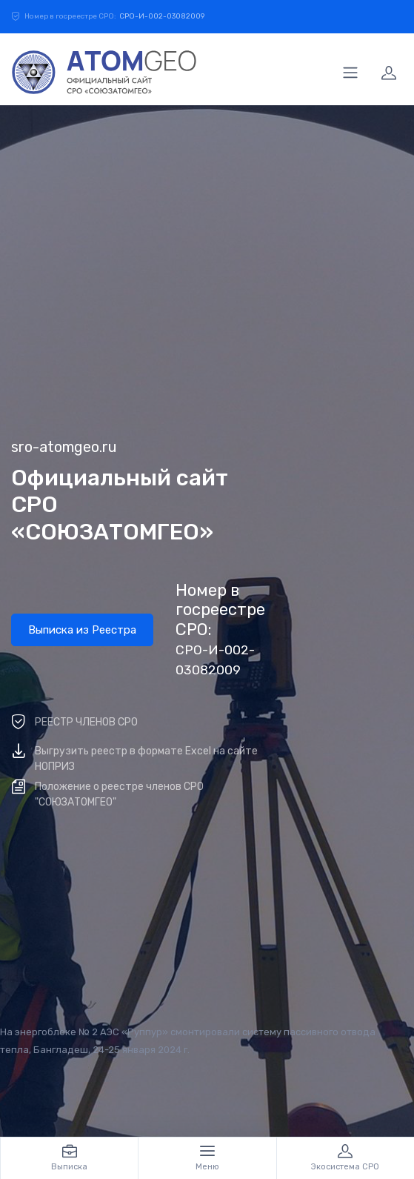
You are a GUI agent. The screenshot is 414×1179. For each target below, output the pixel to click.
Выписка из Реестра (82, 630)
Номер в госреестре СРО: (220, 629)
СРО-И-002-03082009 (161, 16)
